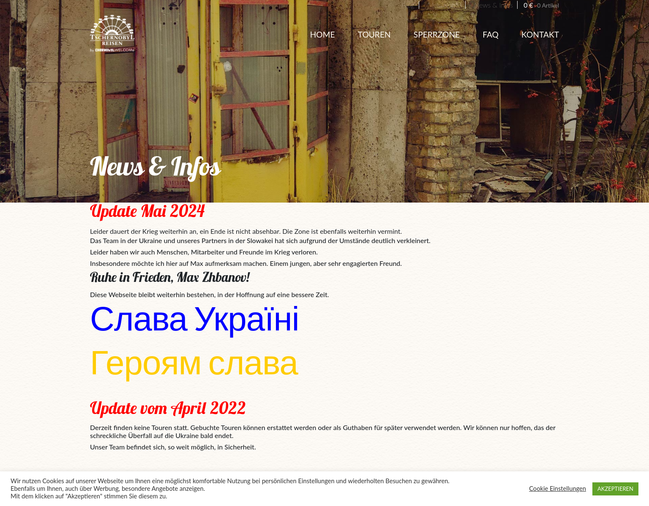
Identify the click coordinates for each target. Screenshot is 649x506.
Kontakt (540, 34)
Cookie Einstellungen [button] (557, 488)
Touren (374, 34)
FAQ (491, 34)
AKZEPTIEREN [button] (615, 488)
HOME (322, 34)
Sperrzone (437, 34)
